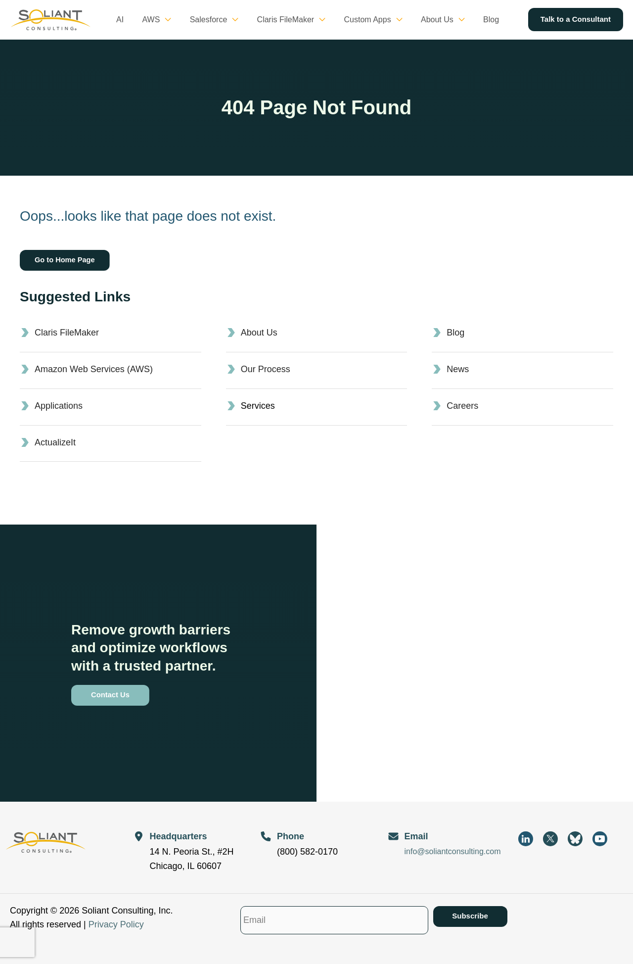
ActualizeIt (55, 442)
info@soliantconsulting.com (453, 851)
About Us (259, 332)
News (458, 369)
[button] (179, 19)
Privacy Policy (116, 924)
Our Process (265, 369)
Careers (462, 406)
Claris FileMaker (67, 332)
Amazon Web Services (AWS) (94, 369)
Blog (455, 332)
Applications (59, 406)
